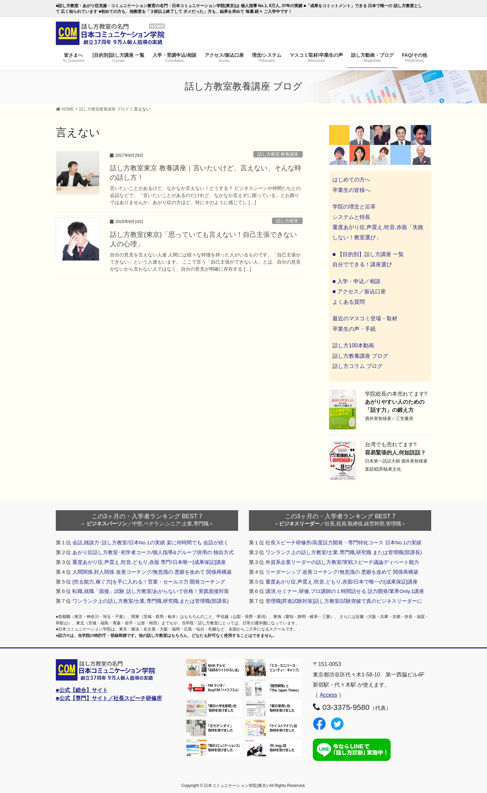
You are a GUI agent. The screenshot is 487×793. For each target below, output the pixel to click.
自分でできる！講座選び (362, 264)
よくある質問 (348, 302)
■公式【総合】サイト (82, 690)
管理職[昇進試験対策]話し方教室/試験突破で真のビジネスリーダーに (343, 601)
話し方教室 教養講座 (278, 154)
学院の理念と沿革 (354, 206)
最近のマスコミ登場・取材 (364, 318)
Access (328, 695)
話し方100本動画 (353, 345)
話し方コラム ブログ (357, 366)
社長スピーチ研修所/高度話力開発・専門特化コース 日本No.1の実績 (343, 542)
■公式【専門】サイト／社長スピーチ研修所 (109, 698)
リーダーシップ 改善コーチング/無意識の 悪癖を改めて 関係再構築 (341, 572)
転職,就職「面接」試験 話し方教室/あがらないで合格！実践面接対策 (150, 591)
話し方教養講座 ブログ (360, 356)
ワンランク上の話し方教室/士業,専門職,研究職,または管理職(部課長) (150, 601)
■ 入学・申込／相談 (356, 281)
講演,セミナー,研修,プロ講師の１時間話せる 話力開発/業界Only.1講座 (344, 591)
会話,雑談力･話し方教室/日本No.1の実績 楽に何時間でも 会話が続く (150, 542)
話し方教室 (287, 220)
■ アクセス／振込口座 (359, 291)
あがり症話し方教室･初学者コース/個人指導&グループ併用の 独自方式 (153, 552)
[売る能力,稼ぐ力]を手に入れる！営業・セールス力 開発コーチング (148, 582)
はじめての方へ (351, 179)
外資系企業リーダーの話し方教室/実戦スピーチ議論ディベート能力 (342, 562)
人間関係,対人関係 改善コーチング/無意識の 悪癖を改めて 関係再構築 (152, 572)
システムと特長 (351, 217)
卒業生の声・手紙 (354, 329)
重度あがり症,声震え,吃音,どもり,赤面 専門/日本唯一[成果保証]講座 (149, 562)
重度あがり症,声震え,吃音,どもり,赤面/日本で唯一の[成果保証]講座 (341, 582)
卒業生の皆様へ (351, 190)
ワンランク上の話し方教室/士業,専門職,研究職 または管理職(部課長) (343, 552)
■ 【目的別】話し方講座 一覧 (368, 254)
